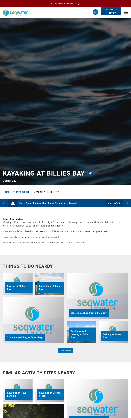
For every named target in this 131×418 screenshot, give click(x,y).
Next (127, 203)
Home (6, 192)
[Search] (95, 12)
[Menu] (126, 12)
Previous (4, 203)
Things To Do (21, 192)
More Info (112, 203)
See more (66, 350)
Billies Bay (9, 180)
